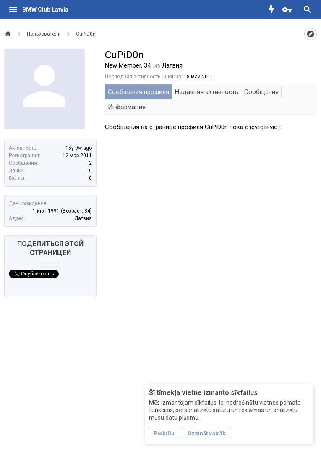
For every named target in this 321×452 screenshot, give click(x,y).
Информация (127, 107)
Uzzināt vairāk (206, 433)
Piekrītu (164, 433)
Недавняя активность (206, 92)
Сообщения (261, 92)
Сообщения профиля (138, 92)
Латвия (83, 218)
